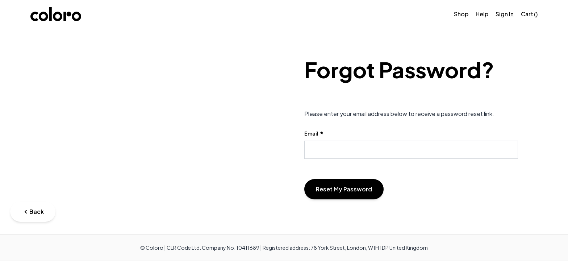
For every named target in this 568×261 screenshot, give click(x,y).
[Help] (482, 14)
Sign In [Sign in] (505, 14)
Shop (461, 14)
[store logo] (55, 14)
